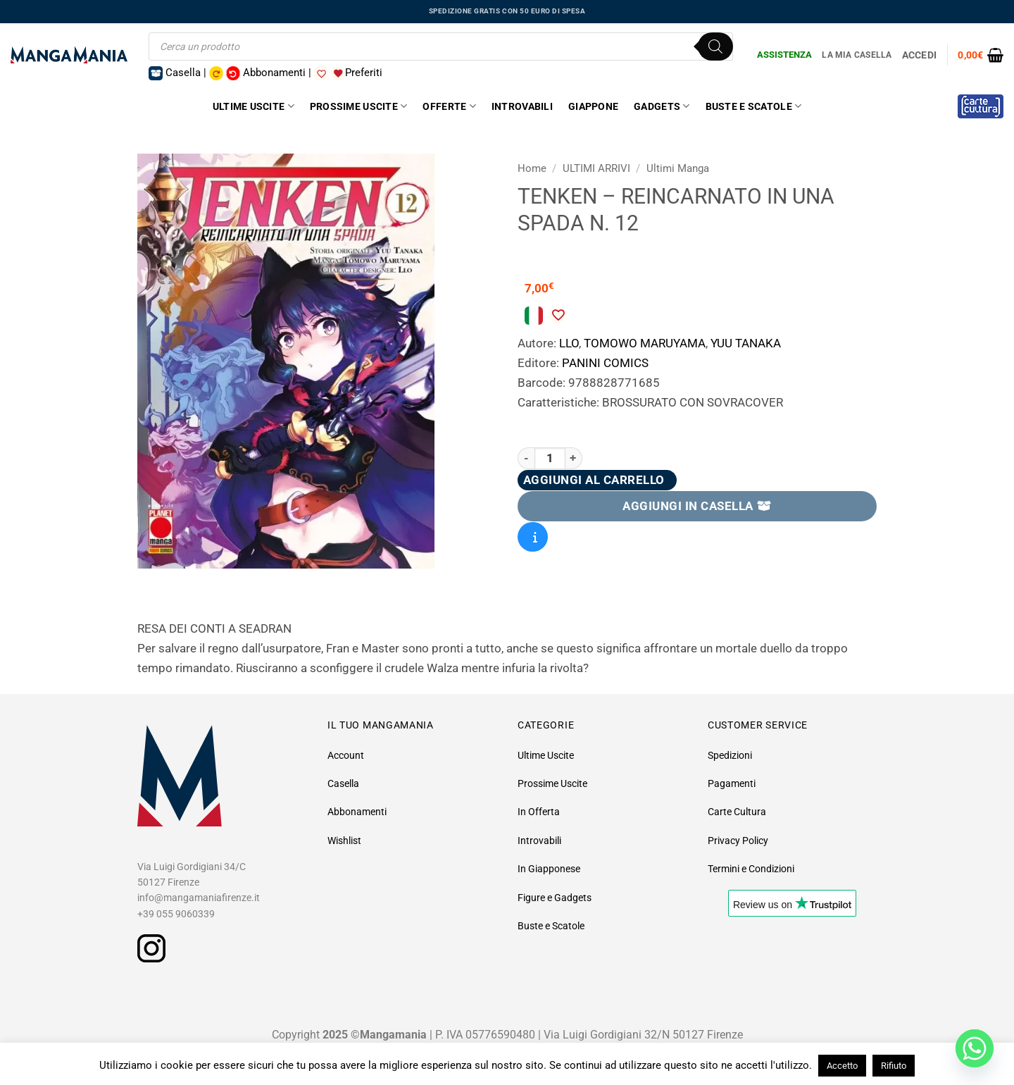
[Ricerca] (715, 46)
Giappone (593, 106)
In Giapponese (549, 868)
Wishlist (344, 840)
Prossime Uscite (359, 106)
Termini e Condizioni (751, 868)
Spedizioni (730, 755)
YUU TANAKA (746, 343)
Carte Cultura (737, 811)
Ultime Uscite (253, 106)
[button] (980, 54)
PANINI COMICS (605, 363)
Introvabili (522, 106)
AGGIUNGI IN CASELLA (697, 506)
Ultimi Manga (677, 168)
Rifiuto (893, 1065)
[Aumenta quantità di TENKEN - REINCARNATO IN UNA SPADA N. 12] (573, 458)
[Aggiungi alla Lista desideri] (558, 315)
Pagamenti (732, 783)
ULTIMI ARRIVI (596, 168)
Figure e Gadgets (555, 897)
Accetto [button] (842, 1065)
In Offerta (539, 811)
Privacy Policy (738, 840)
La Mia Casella (856, 55)
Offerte (449, 106)
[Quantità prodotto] (549, 458)
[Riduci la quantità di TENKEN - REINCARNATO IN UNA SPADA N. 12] (526, 458)
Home (532, 168)
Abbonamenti (357, 811)
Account (345, 755)
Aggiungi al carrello (594, 480)
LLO (569, 343)
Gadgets (661, 106)
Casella (343, 783)
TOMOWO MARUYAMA (645, 343)
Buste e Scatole (754, 106)
